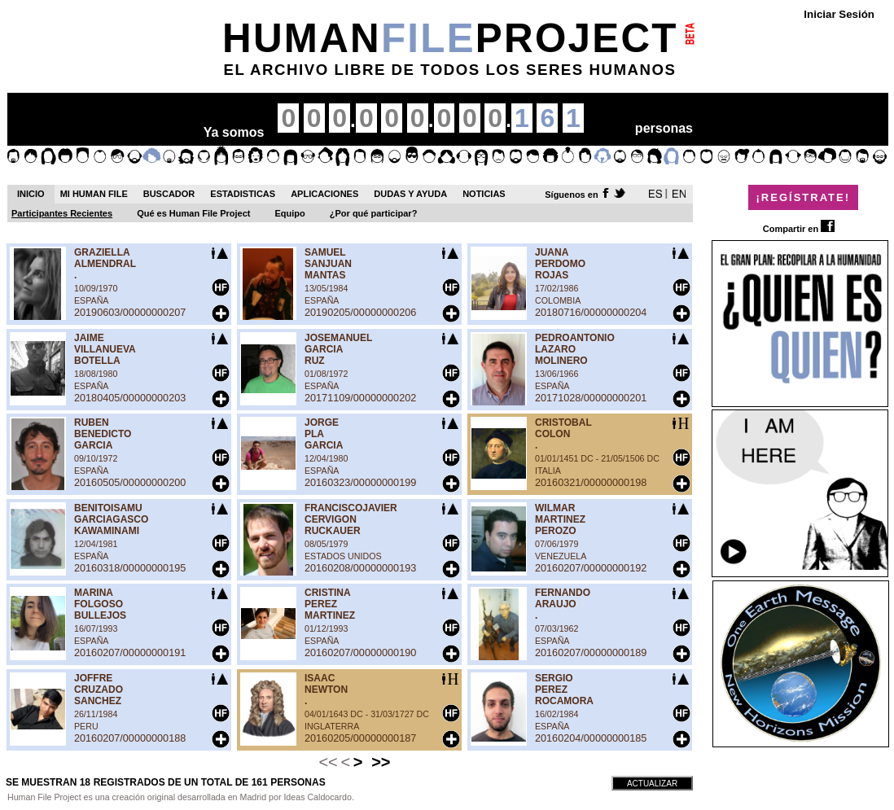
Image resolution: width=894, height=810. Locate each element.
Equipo (290, 213)
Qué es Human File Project (193, 213)
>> (380, 762)
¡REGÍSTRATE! (803, 197)
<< (327, 762)
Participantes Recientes (61, 213)
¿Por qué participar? (374, 213)
